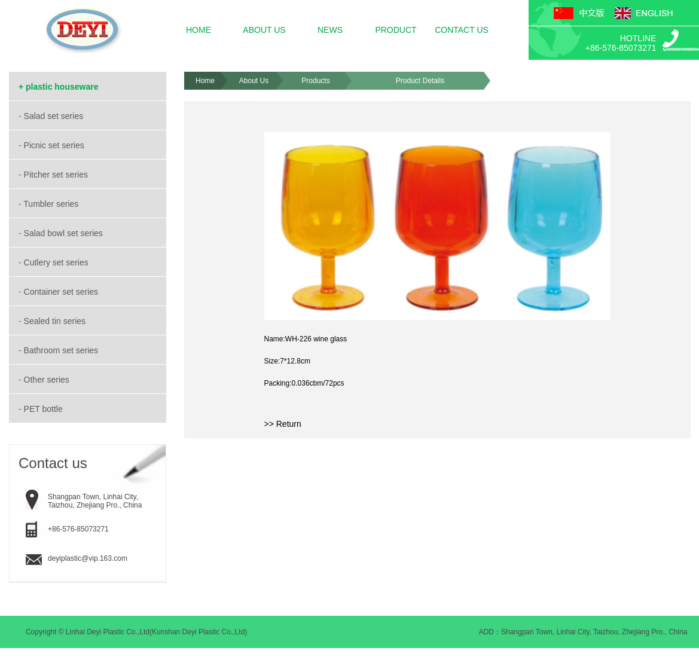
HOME (198, 30)
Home (205, 81)
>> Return (282, 424)
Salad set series (55, 116)
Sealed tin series (56, 321)
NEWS (330, 30)
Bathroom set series (62, 350)
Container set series (62, 292)
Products (315, 81)
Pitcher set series (57, 174)
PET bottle (44, 409)
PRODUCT (395, 30)
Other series (48, 379)
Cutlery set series (57, 262)
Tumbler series (52, 204)
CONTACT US (462, 30)
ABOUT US (264, 30)
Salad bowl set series (64, 233)
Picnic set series (55, 145)
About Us (253, 81)
